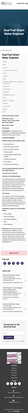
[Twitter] (4, 263)
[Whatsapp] (22, 263)
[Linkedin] (13, 263)
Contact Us (14, 375)
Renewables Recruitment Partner (10, 70)
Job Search (14, 373)
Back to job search (7, 50)
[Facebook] (9, 263)
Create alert (8, 337)
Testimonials (14, 377)
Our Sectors (14, 370)
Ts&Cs (23, 341)
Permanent (5, 76)
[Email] (17, 263)
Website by (14, 411)
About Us (14, 368)
